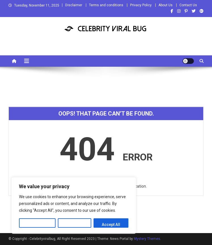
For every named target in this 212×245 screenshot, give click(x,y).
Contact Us (188, 5)
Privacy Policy (141, 5)
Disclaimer (73, 5)
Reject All (74, 224)
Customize (37, 224)
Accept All (111, 224)
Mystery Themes (147, 239)
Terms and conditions (106, 5)
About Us (165, 5)
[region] (73, 205)
